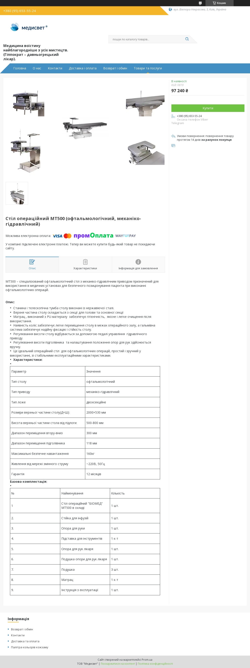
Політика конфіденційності (155, 664)
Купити (208, 108)
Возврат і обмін (115, 68)
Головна (19, 68)
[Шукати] (187, 39)
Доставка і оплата (83, 68)
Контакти (55, 68)
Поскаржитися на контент (118, 664)
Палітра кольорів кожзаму (29, 647)
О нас (37, 68)
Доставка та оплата (25, 641)
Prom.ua (147, 660)
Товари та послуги (148, 68)
